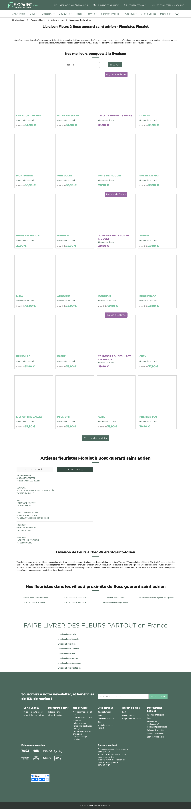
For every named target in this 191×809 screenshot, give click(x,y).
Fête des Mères (54, 712)
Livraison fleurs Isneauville (75, 598)
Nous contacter (128, 715)
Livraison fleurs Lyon (66, 644)
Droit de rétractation (155, 737)
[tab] (20, 14)
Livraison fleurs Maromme (75, 602)
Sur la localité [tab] (35, 469)
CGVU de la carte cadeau (33, 715)
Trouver (114, 65)
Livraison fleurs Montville (34, 602)
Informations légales (155, 715)
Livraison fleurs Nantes (68, 658)
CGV (149, 718)
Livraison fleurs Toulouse (68, 649)
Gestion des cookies (155, 733)
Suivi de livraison (104, 712)
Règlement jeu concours (157, 727)
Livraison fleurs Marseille (68, 639)
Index (100, 715)
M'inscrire (158, 696)
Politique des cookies (155, 730)
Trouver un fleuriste (106, 719)
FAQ (124, 712)
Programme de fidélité (131, 719)
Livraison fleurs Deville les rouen (35, 598)
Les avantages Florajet (82, 717)
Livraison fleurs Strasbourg (69, 663)
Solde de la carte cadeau (33, 712)
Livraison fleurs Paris (67, 634)
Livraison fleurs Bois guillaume (115, 602)
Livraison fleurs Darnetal (116, 598)
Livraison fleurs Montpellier (69, 668)
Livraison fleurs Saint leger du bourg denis (156, 598)
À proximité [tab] (75, 469)
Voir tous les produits (95, 438)
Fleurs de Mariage (55, 715)
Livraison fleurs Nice (66, 653)
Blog (99, 722)
